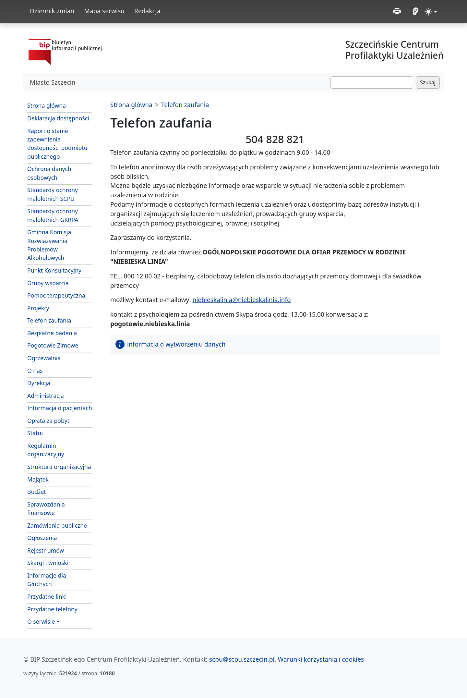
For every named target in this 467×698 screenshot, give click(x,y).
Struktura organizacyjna (59, 467)
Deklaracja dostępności (58, 118)
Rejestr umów (45, 550)
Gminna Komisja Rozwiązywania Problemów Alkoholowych (49, 245)
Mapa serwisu (104, 10)
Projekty (38, 308)
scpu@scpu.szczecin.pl (242, 659)
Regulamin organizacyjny (45, 450)
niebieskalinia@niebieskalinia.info (242, 299)
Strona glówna (131, 104)
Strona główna (46, 105)
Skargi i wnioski (47, 563)
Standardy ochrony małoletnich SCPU (52, 194)
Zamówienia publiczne (57, 525)
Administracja (45, 395)
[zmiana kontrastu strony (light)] (431, 11)
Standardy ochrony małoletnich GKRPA (52, 215)
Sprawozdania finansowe (46, 508)
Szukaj (428, 82)
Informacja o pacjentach (59, 408)
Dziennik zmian (52, 10)
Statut (35, 433)
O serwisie (41, 621)
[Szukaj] (371, 82)
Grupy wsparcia (48, 283)
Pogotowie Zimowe (52, 345)
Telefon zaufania (49, 320)
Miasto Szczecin (52, 82)
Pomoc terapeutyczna (56, 295)
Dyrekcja (38, 383)
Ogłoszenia (42, 538)
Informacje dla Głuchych (46, 579)
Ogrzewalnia (44, 358)
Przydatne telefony (52, 609)
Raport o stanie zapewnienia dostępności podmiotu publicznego (57, 143)
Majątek (38, 479)
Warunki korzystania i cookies (321, 659)
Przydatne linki (46, 596)
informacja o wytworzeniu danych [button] (170, 344)
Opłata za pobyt (48, 420)
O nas (35, 370)
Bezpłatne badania (52, 333)
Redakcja (147, 10)
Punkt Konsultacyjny (54, 270)
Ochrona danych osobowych (49, 173)
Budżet (36, 492)
